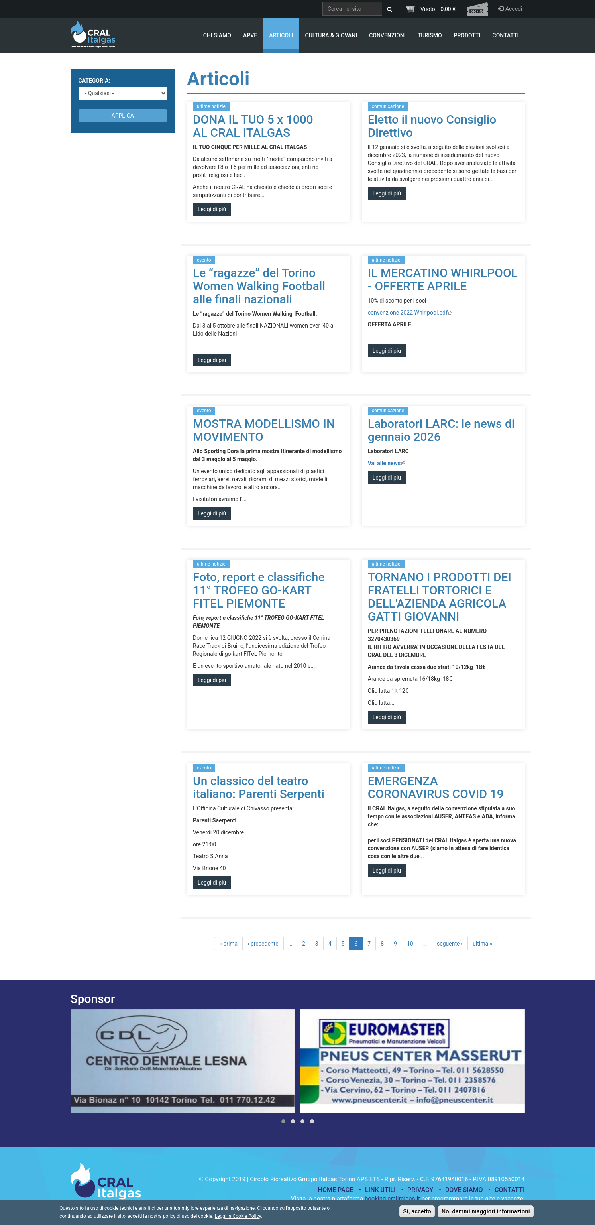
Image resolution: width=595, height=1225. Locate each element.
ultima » (482, 943)
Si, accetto (417, 1213)
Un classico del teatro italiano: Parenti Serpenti (258, 787)
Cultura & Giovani (331, 35)
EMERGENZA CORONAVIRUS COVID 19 (436, 787)
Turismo (430, 35)
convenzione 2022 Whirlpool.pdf (410, 312)
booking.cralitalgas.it (392, 1198)
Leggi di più (212, 209)
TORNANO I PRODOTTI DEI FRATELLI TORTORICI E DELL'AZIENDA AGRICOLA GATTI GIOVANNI (439, 596)
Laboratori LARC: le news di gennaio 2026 (441, 430)
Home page (335, 1190)
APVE (250, 35)
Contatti (506, 35)
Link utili (380, 1190)
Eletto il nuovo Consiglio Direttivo (432, 126)
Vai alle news (386, 463)
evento (204, 260)
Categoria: (94, 80)
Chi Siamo (217, 35)
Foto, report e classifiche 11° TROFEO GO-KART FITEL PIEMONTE (259, 590)
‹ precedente (262, 943)
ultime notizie (211, 106)
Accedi (510, 9)
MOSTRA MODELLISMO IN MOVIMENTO (264, 430)
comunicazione (388, 106)
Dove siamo (464, 1190)
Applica (123, 115)
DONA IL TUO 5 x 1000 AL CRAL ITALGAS (253, 126)
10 (410, 943)
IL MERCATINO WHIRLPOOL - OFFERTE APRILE (443, 279)
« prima (228, 943)
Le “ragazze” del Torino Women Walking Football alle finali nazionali (259, 286)
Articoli (281, 35)
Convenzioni (387, 35)
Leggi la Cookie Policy (238, 1218)
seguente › (450, 943)
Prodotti (467, 35)
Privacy (420, 1190)
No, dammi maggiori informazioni (486, 1213)
